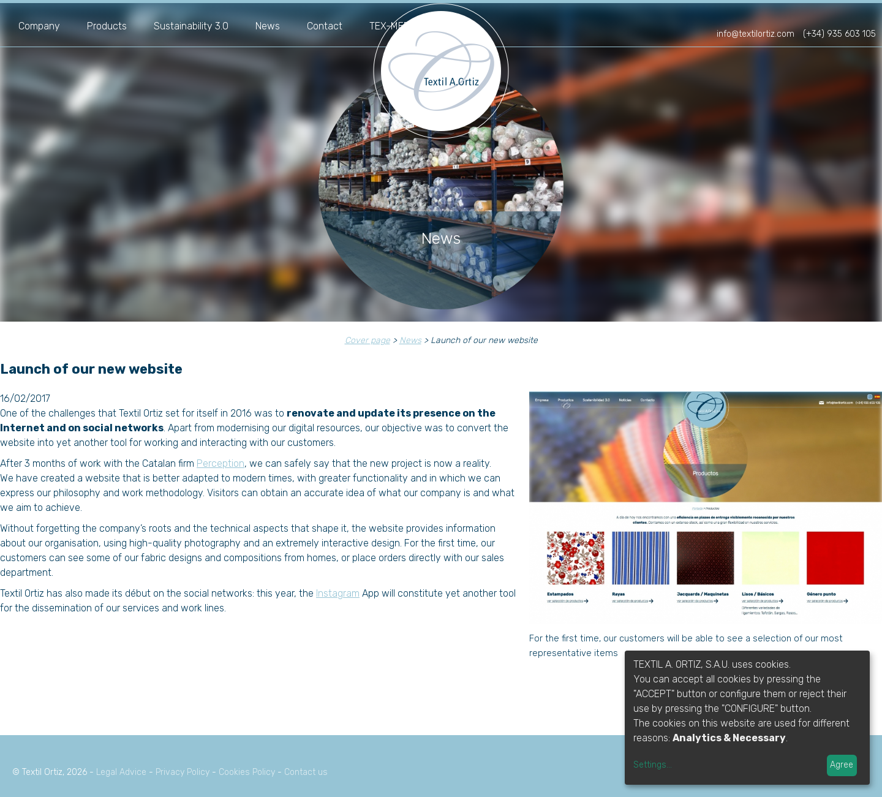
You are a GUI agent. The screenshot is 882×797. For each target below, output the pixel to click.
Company (39, 26)
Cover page (367, 340)
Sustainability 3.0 (191, 26)
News (267, 26)
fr (846, 17)
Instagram (338, 593)
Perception (220, 463)
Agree (841, 765)
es (829, 17)
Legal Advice (121, 772)
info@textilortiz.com (755, 34)
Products (107, 26)
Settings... (652, 765)
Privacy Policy (182, 772)
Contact (324, 26)
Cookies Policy (247, 772)
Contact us (306, 772)
